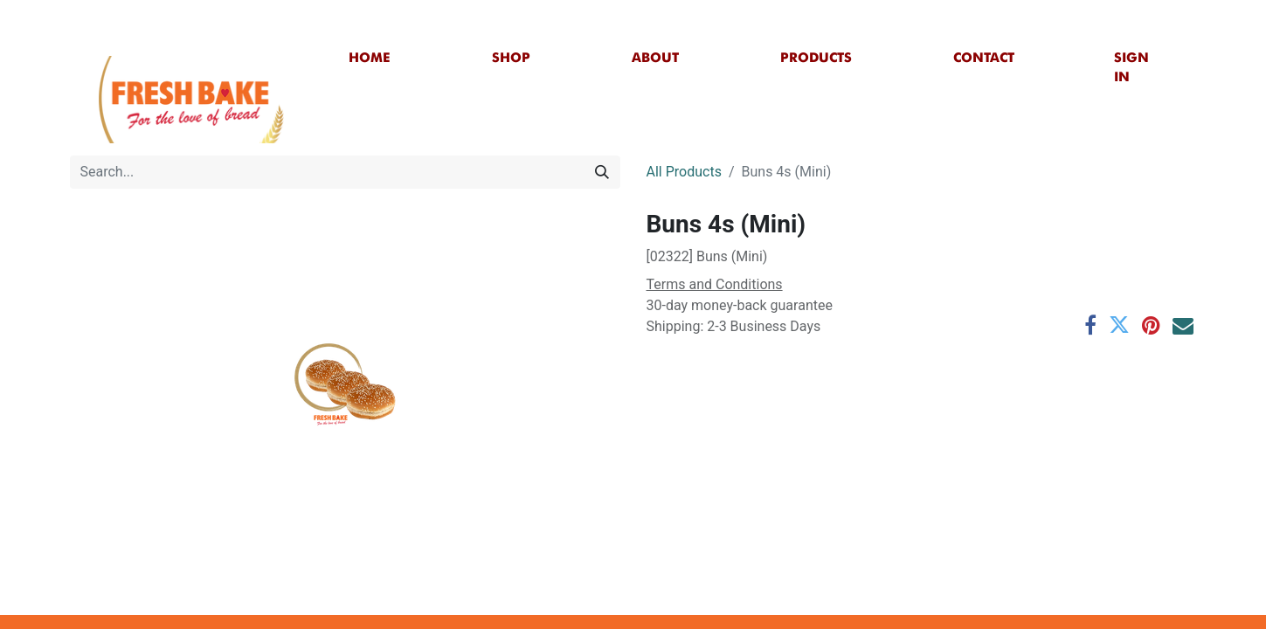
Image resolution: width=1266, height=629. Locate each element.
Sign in (1131, 68)
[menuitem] (369, 58)
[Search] (602, 172)
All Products (684, 171)
